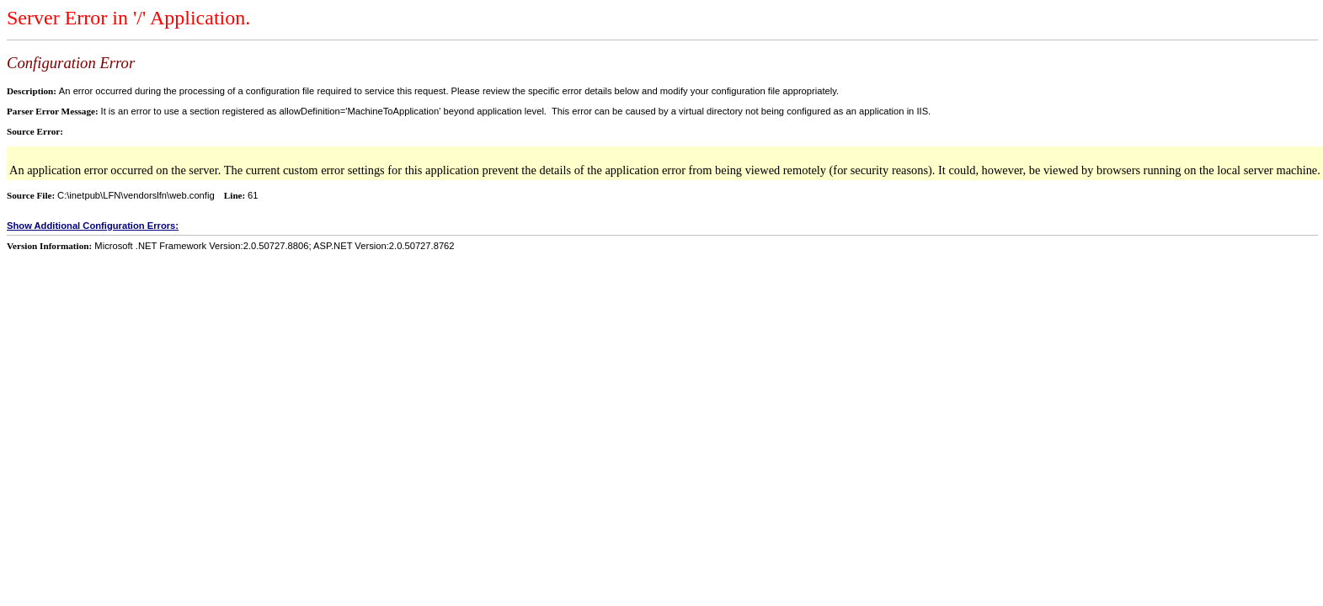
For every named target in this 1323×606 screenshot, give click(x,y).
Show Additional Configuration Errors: (93, 226)
